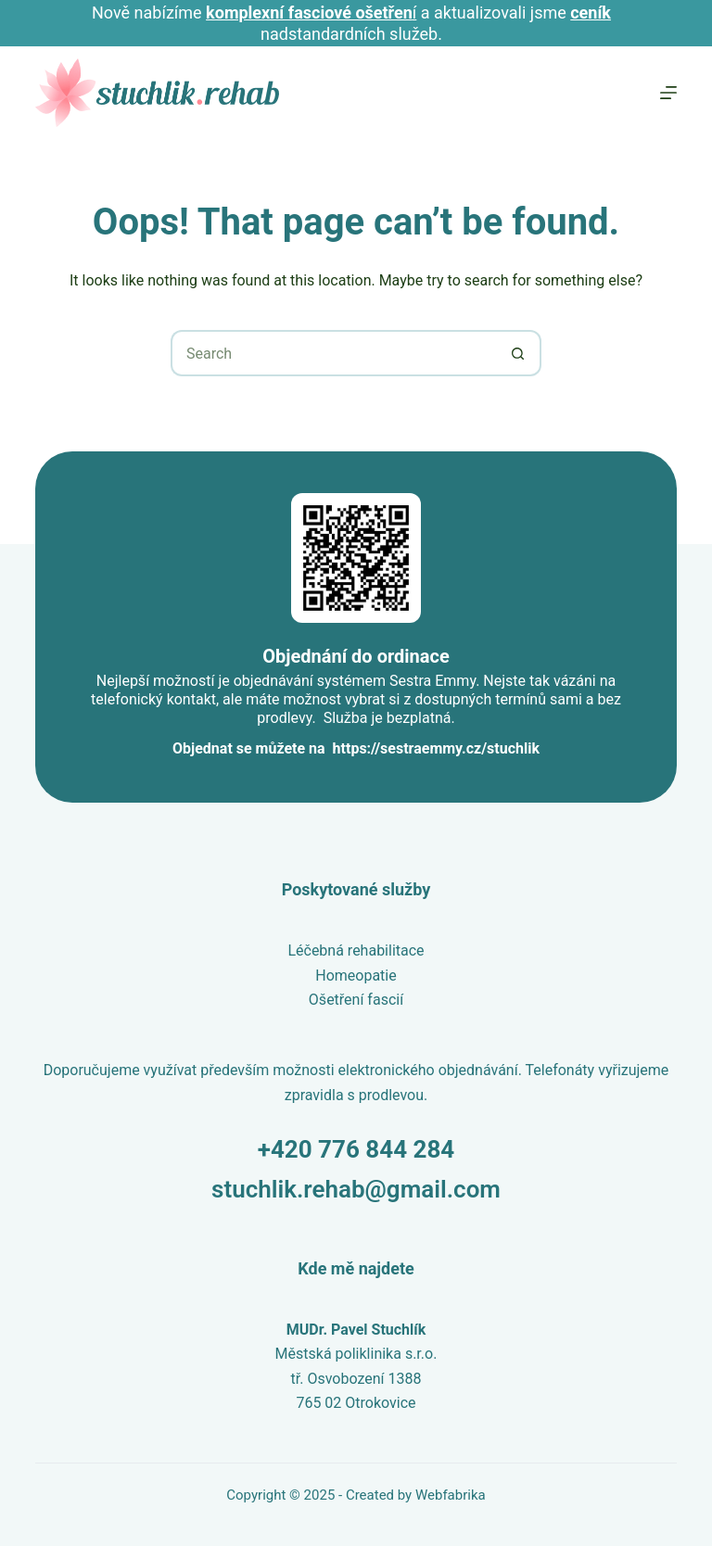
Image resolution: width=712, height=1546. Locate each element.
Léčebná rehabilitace (355, 950)
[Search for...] (333, 353)
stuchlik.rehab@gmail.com (356, 1189)
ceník (590, 12)
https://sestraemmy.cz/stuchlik (436, 748)
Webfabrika (450, 1495)
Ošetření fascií (356, 999)
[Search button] (518, 353)
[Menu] (668, 92)
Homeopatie (355, 975)
